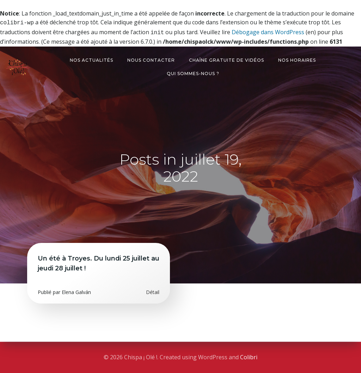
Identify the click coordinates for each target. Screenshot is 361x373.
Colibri (248, 357)
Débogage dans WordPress (268, 31)
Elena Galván (76, 290)
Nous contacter (151, 58)
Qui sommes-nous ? (193, 72)
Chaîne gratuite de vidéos (226, 58)
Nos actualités (91, 58)
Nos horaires (297, 58)
